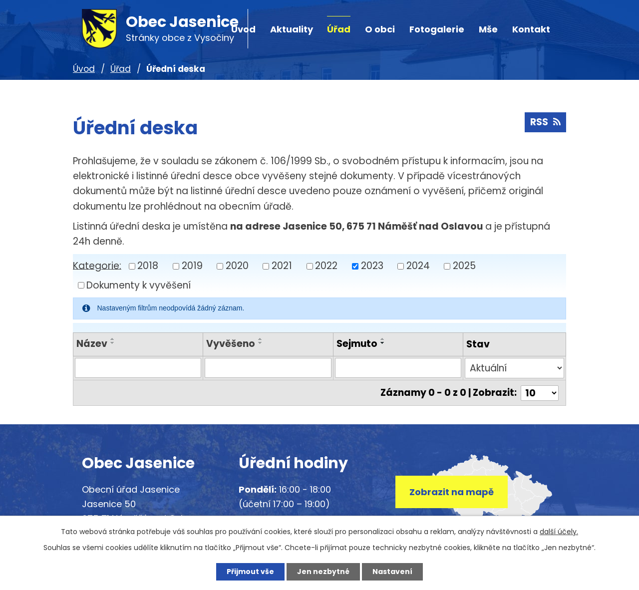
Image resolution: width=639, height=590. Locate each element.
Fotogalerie (436, 29)
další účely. (559, 532)
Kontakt (531, 29)
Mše (488, 29)
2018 (147, 266)
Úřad (338, 29)
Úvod (84, 69)
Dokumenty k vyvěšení (138, 285)
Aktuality (291, 29)
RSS (545, 122)
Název (91, 343)
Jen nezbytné (323, 572)
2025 (464, 266)
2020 (237, 266)
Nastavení (392, 572)
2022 (326, 266)
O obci (380, 29)
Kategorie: (97, 265)
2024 (418, 266)
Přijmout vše (250, 572)
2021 (282, 266)
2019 (192, 266)
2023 (372, 266)
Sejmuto (356, 343)
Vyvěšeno (230, 343)
